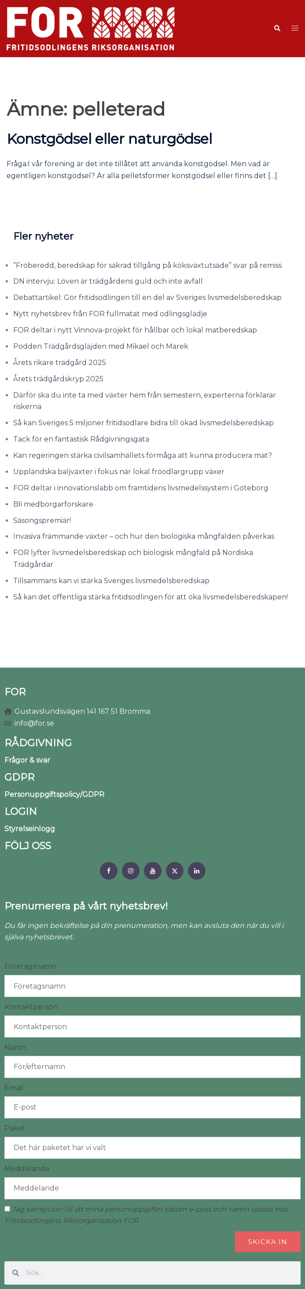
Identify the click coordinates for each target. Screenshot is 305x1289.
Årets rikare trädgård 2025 (59, 362)
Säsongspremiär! (42, 520)
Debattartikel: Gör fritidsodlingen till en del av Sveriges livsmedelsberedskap (147, 297)
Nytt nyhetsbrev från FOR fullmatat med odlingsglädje (110, 314)
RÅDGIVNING (38, 743)
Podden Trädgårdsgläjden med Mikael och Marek (100, 346)
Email (14, 1088)
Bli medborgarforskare (53, 504)
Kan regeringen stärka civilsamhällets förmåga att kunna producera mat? (142, 455)
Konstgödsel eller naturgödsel (109, 138)
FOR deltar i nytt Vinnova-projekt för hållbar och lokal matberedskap (135, 330)
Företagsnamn (30, 966)
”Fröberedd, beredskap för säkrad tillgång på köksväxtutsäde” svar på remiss (147, 265)
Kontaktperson (31, 1007)
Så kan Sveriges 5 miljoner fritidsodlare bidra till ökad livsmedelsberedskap (143, 423)
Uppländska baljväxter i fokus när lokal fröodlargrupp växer (118, 471)
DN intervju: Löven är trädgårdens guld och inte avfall (108, 281)
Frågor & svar (27, 760)
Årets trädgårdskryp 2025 (58, 379)
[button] (276, 28)
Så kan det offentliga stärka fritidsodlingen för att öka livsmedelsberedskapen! (150, 597)
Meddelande (27, 1169)
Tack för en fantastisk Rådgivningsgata (81, 439)
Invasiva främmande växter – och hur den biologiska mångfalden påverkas (143, 536)
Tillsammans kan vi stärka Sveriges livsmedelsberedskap (111, 581)
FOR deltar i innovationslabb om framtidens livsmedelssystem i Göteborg (140, 488)
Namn (15, 1047)
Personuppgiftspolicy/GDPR (54, 794)
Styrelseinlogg (29, 829)
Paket (15, 1128)
